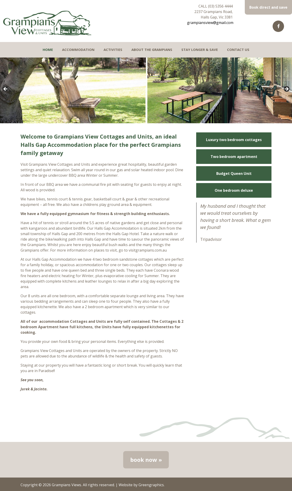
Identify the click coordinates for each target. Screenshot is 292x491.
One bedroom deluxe (234, 190)
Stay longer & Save (199, 49)
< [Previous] (5, 89)
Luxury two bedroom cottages (234, 139)
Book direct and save (268, 7)
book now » (146, 459)
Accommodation (78, 49)
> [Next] (286, 89)
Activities (113, 49)
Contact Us (238, 49)
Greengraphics (151, 484)
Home (48, 49)
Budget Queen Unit (234, 173)
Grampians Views (66, 484)
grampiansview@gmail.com (210, 22)
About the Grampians (151, 49)
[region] (146, 90)
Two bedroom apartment (234, 156)
